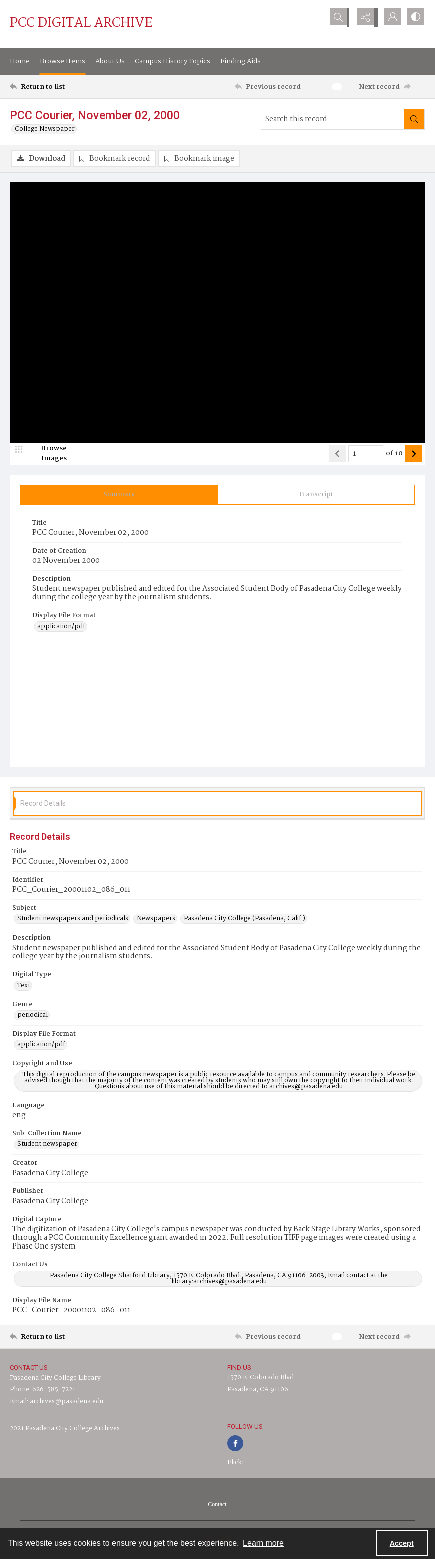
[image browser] (47, 454)
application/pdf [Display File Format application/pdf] (62, 627)
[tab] (119, 495)
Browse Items (63, 61)
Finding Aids (240, 61)
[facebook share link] (236, 1444)
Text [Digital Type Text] (24, 986)
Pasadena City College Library (55, 1378)
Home (20, 61)
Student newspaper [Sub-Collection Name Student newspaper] (48, 1145)
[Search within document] (414, 119)
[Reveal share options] (365, 17)
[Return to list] (65, 86)
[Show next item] (414, 454)
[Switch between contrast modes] (415, 17)
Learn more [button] (263, 1543)
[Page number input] (366, 454)
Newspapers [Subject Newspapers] (156, 919)
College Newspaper (45, 129)
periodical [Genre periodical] (33, 1016)
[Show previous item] (337, 454)
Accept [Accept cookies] (402, 1543)
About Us (110, 61)
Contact (217, 1504)
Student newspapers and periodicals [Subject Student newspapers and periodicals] (73, 919)
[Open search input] (340, 17)
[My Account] (390, 17)
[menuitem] (217, 1505)
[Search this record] (333, 119)
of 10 (394, 454)
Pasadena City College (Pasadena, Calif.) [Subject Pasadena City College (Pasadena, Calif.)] (245, 919)
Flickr (236, 1463)
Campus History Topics (172, 61)
